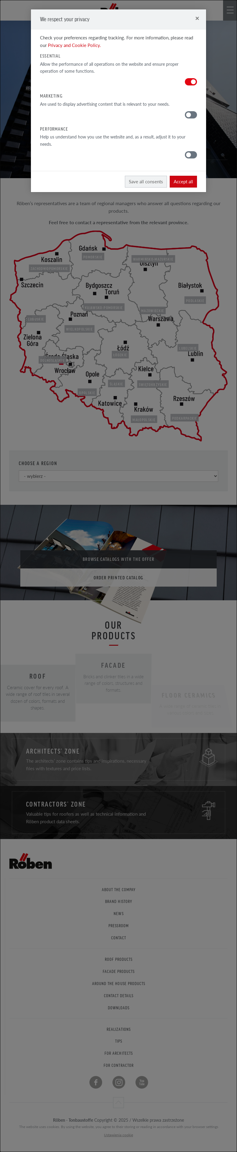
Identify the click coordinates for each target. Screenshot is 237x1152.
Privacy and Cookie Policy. (74, 45)
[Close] (197, 18)
